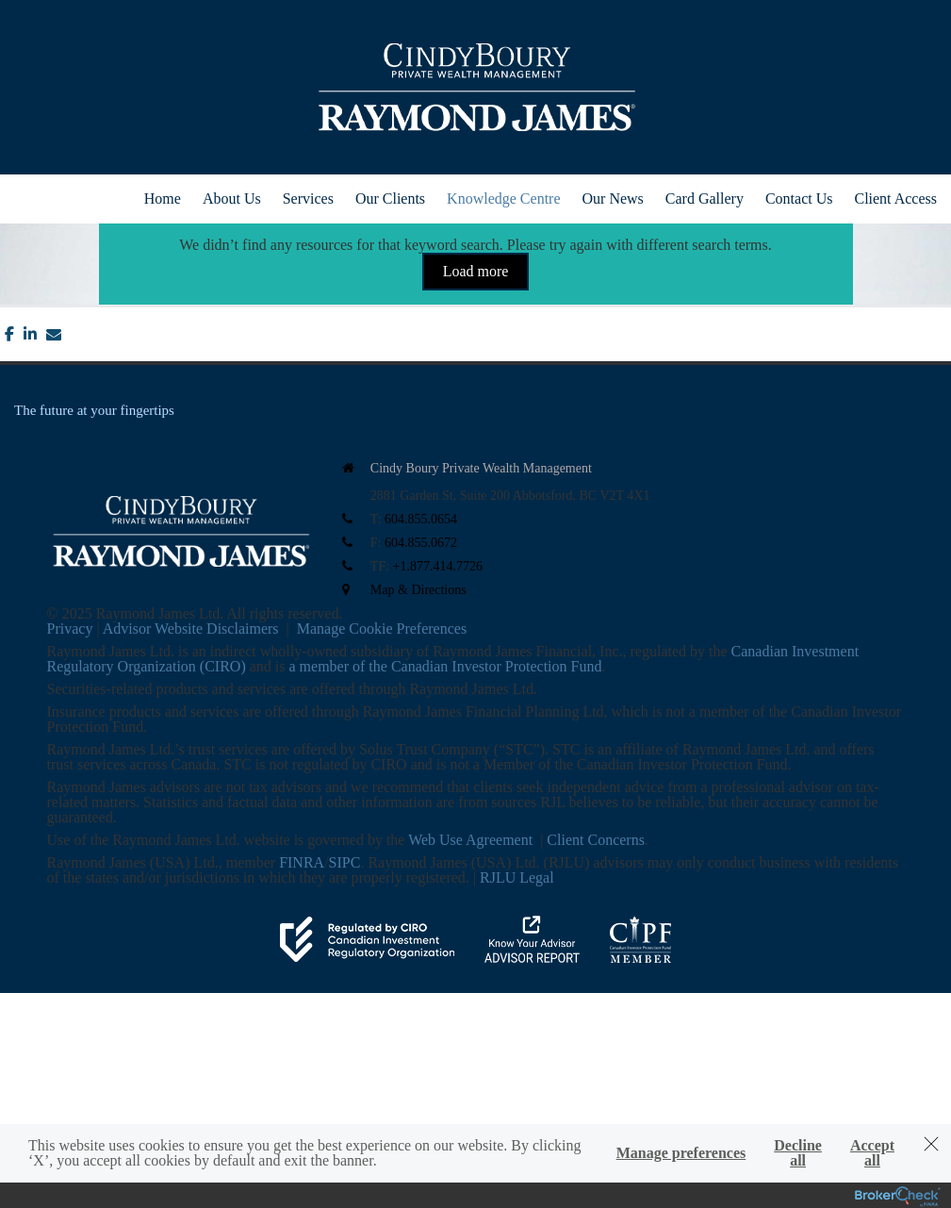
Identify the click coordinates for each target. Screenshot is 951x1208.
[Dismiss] (931, 1144)
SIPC (345, 862)
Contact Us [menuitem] (799, 198)
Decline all (798, 1153)
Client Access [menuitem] (895, 198)
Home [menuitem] (162, 198)
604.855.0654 (421, 519)
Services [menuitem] (308, 198)
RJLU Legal (517, 877)
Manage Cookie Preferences (382, 629)
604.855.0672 (421, 543)
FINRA (301, 862)
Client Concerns (596, 840)
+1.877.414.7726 (438, 566)
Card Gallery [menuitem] (704, 198)
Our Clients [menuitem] (390, 198)
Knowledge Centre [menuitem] (503, 198)
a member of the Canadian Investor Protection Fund (445, 666)
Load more (476, 271)
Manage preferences (681, 1153)
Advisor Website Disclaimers (191, 629)
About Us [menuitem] (232, 198)
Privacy (70, 629)
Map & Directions (418, 590)
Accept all (872, 1153)
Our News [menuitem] (613, 198)
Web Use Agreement (472, 840)
